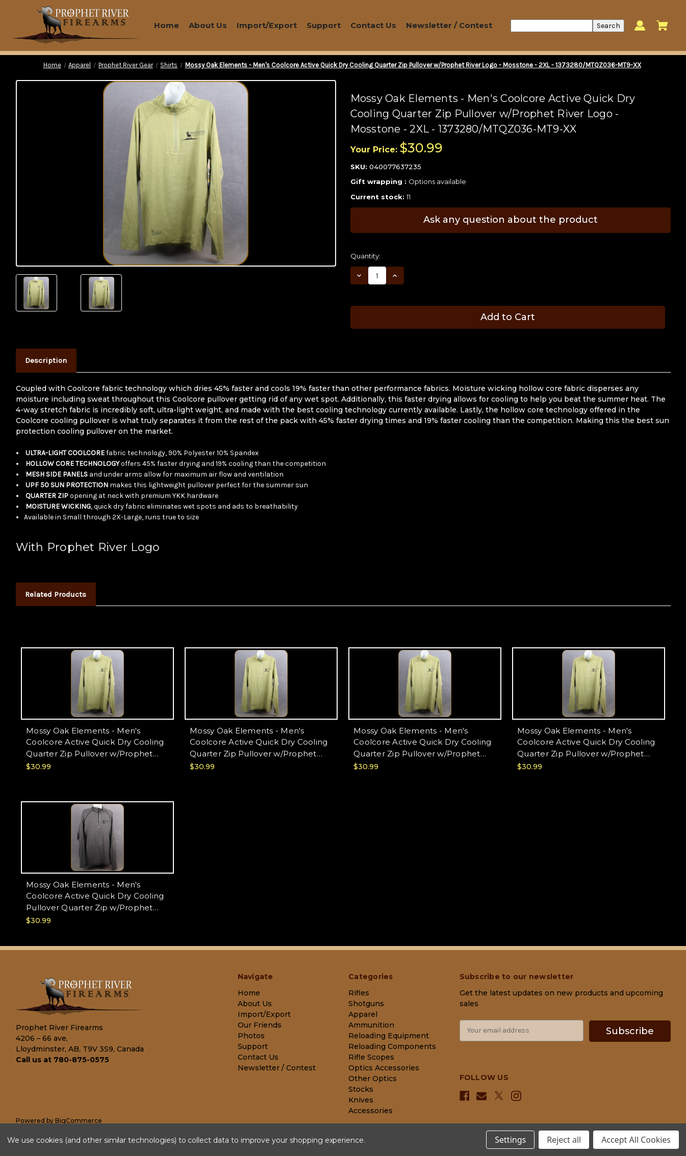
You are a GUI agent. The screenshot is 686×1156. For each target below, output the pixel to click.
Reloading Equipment (388, 1035)
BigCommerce (78, 1120)
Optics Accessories (383, 1067)
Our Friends (260, 1025)
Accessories (370, 1110)
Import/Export (267, 25)
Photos (251, 1035)
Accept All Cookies (636, 1139)
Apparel (362, 1014)
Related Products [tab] (55, 594)
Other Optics (372, 1078)
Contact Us (373, 25)
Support (324, 25)
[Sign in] (639, 25)
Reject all (564, 1139)
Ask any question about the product (510, 219)
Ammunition (371, 1025)
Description (46, 360)
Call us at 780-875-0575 (62, 1059)
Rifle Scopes (371, 1057)
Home (166, 25)
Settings (510, 1139)
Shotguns (366, 1003)
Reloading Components (392, 1046)
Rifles (358, 992)
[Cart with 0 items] (662, 25)
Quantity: (365, 256)
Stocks (360, 1089)
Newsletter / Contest (449, 25)
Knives (360, 1100)
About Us (208, 25)
